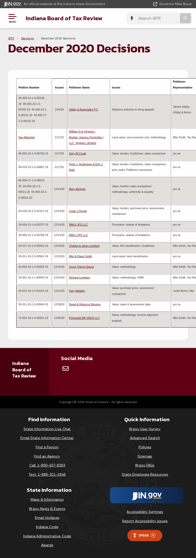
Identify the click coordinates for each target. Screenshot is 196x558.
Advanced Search (145, 438)
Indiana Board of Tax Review (64, 18)
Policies (145, 447)
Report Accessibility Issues (145, 521)
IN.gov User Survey (145, 429)
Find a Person (47, 447)
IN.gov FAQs (144, 465)
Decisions (27, 38)
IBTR (11, 38)
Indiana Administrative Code (47, 536)
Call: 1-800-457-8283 (47, 465)
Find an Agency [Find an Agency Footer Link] (47, 456)
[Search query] (165, 18)
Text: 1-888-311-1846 (47, 474)
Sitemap (145, 456)
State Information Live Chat (47, 429)
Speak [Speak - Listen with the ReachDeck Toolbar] (143, 535)
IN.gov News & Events (47, 508)
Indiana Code (47, 526)
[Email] (66, 368)
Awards (47, 545)
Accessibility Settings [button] (145, 511)
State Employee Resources (145, 474)
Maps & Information (47, 499)
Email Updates (47, 517)
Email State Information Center (47, 438)
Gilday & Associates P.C (83, 109)
